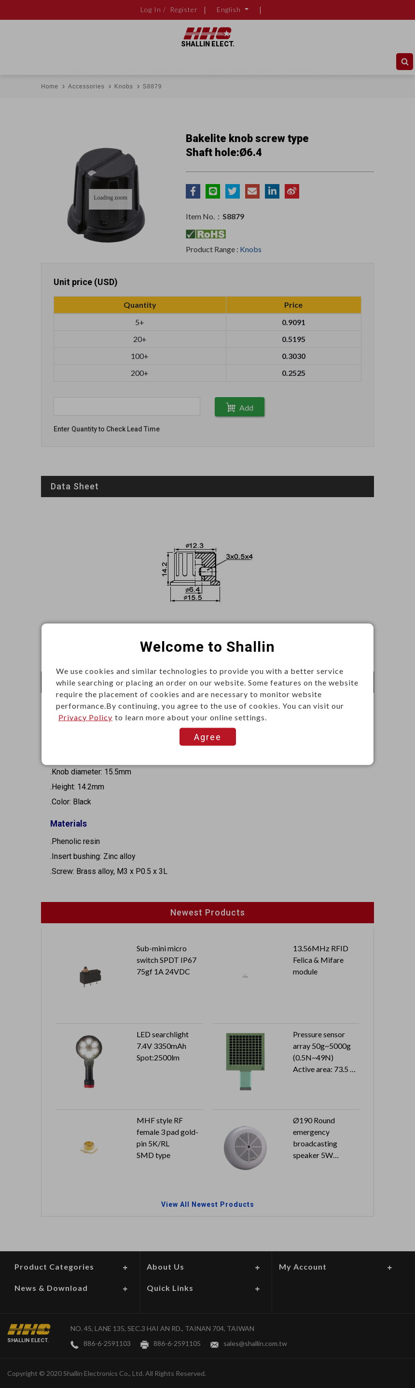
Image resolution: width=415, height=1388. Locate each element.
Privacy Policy (85, 716)
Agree (207, 736)
